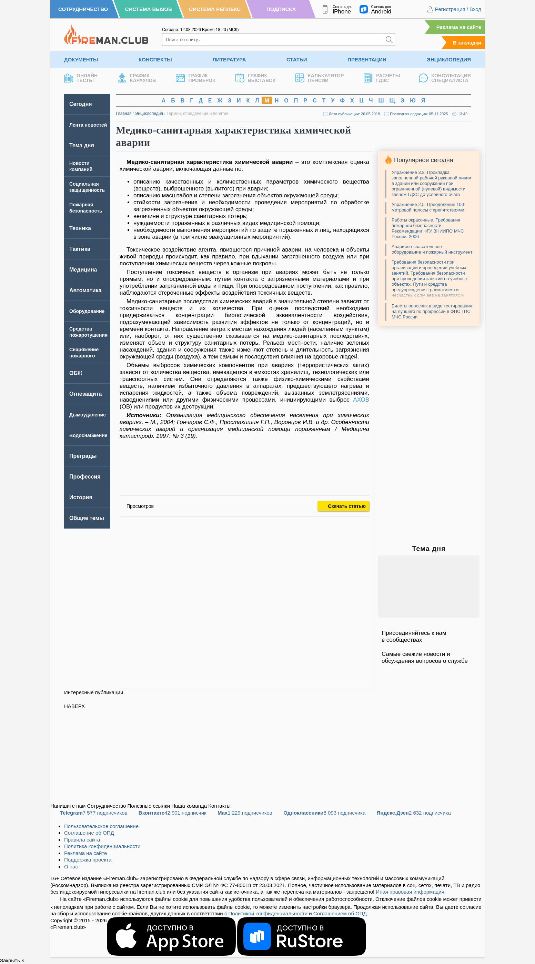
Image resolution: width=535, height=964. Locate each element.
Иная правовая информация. (411, 892)
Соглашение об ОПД (89, 833)
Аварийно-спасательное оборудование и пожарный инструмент (432, 249)
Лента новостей (88, 125)
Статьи (296, 59)
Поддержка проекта (87, 860)
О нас (71, 866)
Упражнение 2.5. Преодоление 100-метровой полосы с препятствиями (428, 207)
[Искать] (389, 39)
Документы (81, 59)
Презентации (366, 59)
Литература (229, 59)
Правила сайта (82, 840)
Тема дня (81, 145)
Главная (124, 113)
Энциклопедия (449, 59)
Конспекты (155, 59)
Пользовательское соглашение (101, 826)
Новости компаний (80, 166)
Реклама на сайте (458, 27)
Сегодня (80, 104)
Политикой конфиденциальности (268, 913)
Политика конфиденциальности (102, 846)
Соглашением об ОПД (340, 913)
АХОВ (361, 399)
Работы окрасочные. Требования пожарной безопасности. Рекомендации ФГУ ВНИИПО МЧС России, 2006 (428, 228)
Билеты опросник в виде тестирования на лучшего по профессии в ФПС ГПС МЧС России (432, 311)
